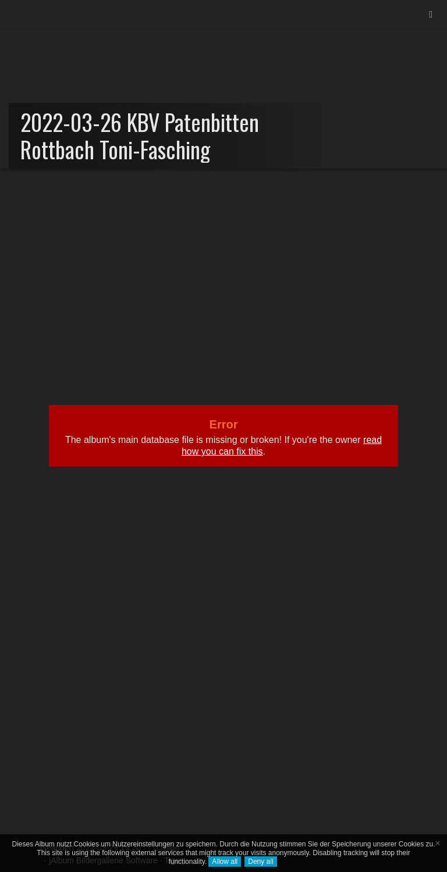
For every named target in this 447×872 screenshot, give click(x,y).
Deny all (260, 861)
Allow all (224, 861)
